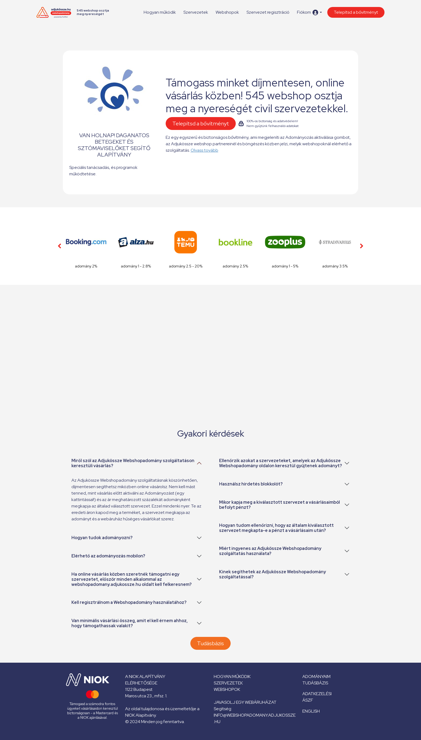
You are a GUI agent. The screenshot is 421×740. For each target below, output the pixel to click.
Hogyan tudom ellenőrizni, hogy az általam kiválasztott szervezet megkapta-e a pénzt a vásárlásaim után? (276, 528)
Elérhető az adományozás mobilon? (108, 556)
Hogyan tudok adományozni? (102, 538)
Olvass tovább (204, 150)
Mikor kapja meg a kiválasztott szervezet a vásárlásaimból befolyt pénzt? (279, 504)
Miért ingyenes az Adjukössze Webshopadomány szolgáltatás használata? (270, 551)
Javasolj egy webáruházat (245, 702)
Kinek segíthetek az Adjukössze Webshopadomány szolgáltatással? (272, 574)
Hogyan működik (160, 12)
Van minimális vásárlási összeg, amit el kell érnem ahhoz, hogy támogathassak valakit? (129, 623)
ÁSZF (307, 700)
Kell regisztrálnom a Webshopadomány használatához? (129, 602)
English (311, 711)
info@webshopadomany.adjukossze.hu (255, 718)
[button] (309, 12)
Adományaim (316, 676)
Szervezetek (195, 12)
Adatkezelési (317, 694)
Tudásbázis (210, 643)
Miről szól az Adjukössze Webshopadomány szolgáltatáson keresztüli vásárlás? (132, 463)
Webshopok (227, 12)
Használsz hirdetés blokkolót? (251, 484)
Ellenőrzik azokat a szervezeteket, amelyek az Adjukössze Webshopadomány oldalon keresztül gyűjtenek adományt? (280, 463)
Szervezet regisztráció (267, 12)
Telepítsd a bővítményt (356, 12)
